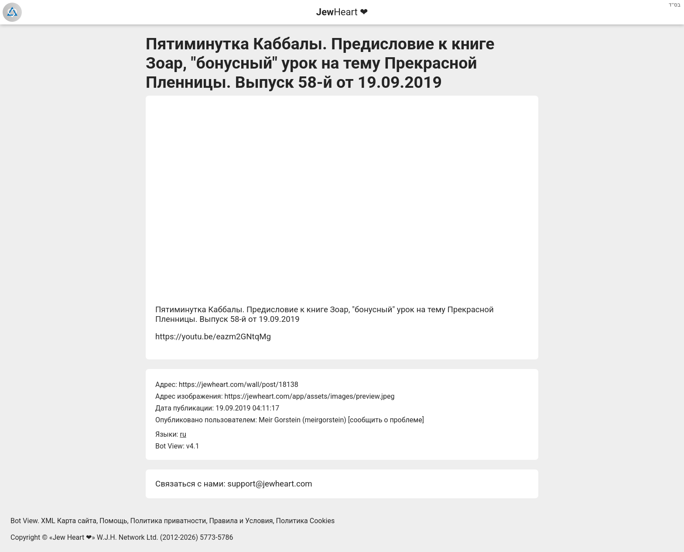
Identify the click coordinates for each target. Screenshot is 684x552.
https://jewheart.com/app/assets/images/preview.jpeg (309, 396)
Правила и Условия (241, 521)
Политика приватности (168, 521)
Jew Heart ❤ (72, 537)
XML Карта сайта (68, 521)
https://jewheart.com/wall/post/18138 (238, 384)
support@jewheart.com (269, 484)
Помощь (113, 521)
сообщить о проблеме (386, 420)
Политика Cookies (305, 521)
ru (183, 434)
